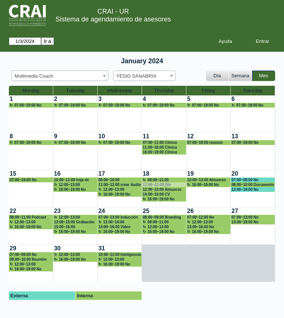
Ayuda (225, 41)
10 (101, 136)
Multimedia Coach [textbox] (34, 76)
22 (13, 211)
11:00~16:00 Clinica (160, 147)
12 (190, 136)
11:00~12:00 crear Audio (119, 185)
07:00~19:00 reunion (205, 143)
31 (101, 248)
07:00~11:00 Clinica (160, 143)
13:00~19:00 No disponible (244, 189)
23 (57, 211)
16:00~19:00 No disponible (70, 189)
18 (146, 173)
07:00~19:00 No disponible (25, 105)
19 (190, 173)
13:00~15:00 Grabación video (74, 222)
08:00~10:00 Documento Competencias (252, 185)
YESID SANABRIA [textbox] (136, 76)
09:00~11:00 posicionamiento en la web (162, 180)
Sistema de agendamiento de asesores (113, 19)
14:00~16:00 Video (114, 227)
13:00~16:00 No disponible (200, 227)
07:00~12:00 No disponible (200, 217)
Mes (263, 75)
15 (13, 173)
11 (146, 136)
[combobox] (59, 76)
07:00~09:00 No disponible (23, 255)
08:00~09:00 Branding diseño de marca (162, 217)
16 (57, 173)
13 (234, 136)
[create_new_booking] (31, 113)
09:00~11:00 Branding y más (156, 222)
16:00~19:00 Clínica (160, 152)
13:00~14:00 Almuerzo (111, 222)
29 (13, 248)
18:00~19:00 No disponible (25, 269)
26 (190, 211)
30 (57, 248)
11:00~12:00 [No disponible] (157, 185)
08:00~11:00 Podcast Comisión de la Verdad (29, 217)
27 (234, 211)
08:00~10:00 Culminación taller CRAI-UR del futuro (115, 180)
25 (146, 211)
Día (217, 75)
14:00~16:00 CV (156, 194)
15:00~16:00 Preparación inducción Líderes (74, 227)
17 (101, 173)
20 (234, 173)
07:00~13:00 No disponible (244, 217)
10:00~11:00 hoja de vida (71, 180)
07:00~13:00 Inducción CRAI (118, 217)
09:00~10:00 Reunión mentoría (28, 259)
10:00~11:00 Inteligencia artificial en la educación (119, 255)
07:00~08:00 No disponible (244, 180)
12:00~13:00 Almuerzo (67, 185)
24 (101, 211)
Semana (240, 75)
